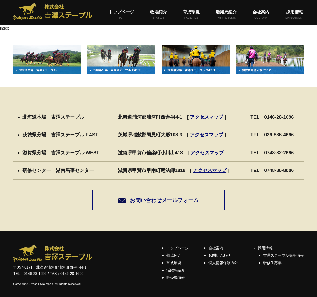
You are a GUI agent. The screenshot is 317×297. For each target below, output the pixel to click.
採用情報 (294, 15)
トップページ (121, 15)
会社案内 (261, 15)
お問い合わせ (219, 255)
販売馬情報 (175, 277)
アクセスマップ (206, 117)
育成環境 (191, 15)
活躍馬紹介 (226, 15)
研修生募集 (272, 263)
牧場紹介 (158, 15)
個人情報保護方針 (223, 263)
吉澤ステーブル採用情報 (283, 255)
